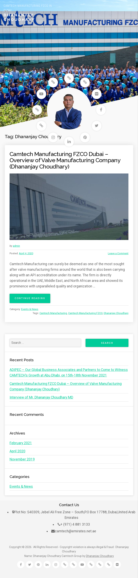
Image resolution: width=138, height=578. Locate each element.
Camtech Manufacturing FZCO (85, 313)
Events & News (29, 309)
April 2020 (17, 451)
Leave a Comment (118, 253)
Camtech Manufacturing (53, 313)
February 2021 (21, 443)
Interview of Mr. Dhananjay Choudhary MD (41, 397)
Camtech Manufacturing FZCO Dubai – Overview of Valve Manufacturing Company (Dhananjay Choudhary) (65, 160)
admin (16, 245)
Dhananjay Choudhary (19, 17)
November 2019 (22, 459)
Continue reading (32, 299)
